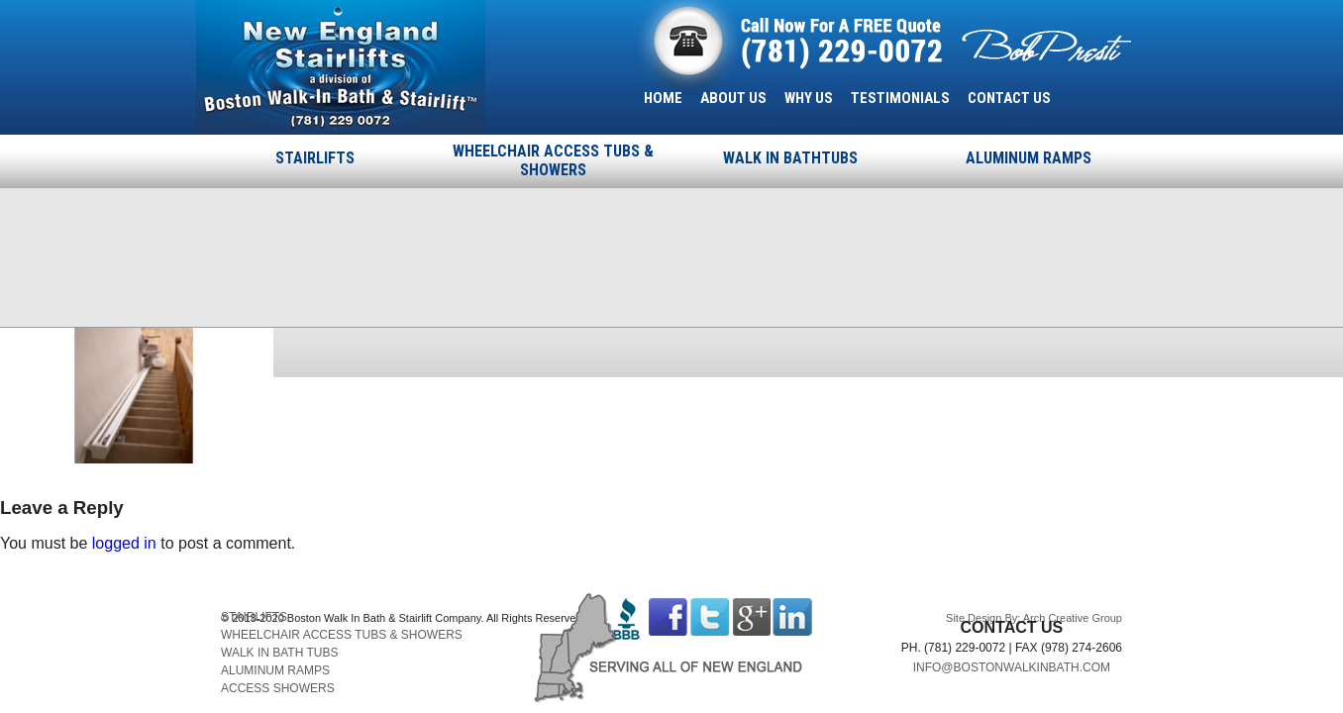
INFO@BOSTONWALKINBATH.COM (1011, 667)
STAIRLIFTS (315, 158)
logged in (124, 543)
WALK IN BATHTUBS (790, 158)
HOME (663, 98)
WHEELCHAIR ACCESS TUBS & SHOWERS (553, 160)
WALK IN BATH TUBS (279, 653)
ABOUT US (733, 98)
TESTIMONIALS (900, 98)
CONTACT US (1009, 98)
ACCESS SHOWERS (278, 688)
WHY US (808, 98)
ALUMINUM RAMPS (1028, 158)
